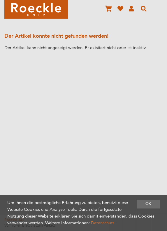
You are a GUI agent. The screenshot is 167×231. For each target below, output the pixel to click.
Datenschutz (103, 223)
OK (148, 204)
